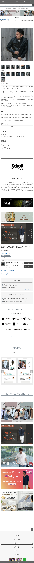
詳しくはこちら (28, 289)
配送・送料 (17, 539)
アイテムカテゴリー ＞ (17, 336)
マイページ (24, 2)
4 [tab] (18, 17)
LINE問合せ (17, 2)
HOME (1, 19)
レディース (9, 2)
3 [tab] (17, 17)
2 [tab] (16, 17)
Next (32, 14)
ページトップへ (32, 529)
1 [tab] (15, 17)
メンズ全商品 (6, 19)
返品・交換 (17, 543)
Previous (1, 14)
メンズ (3, 2)
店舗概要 (17, 554)
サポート (17, 550)
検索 (33, 5)
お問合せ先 (17, 547)
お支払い (17, 535)
